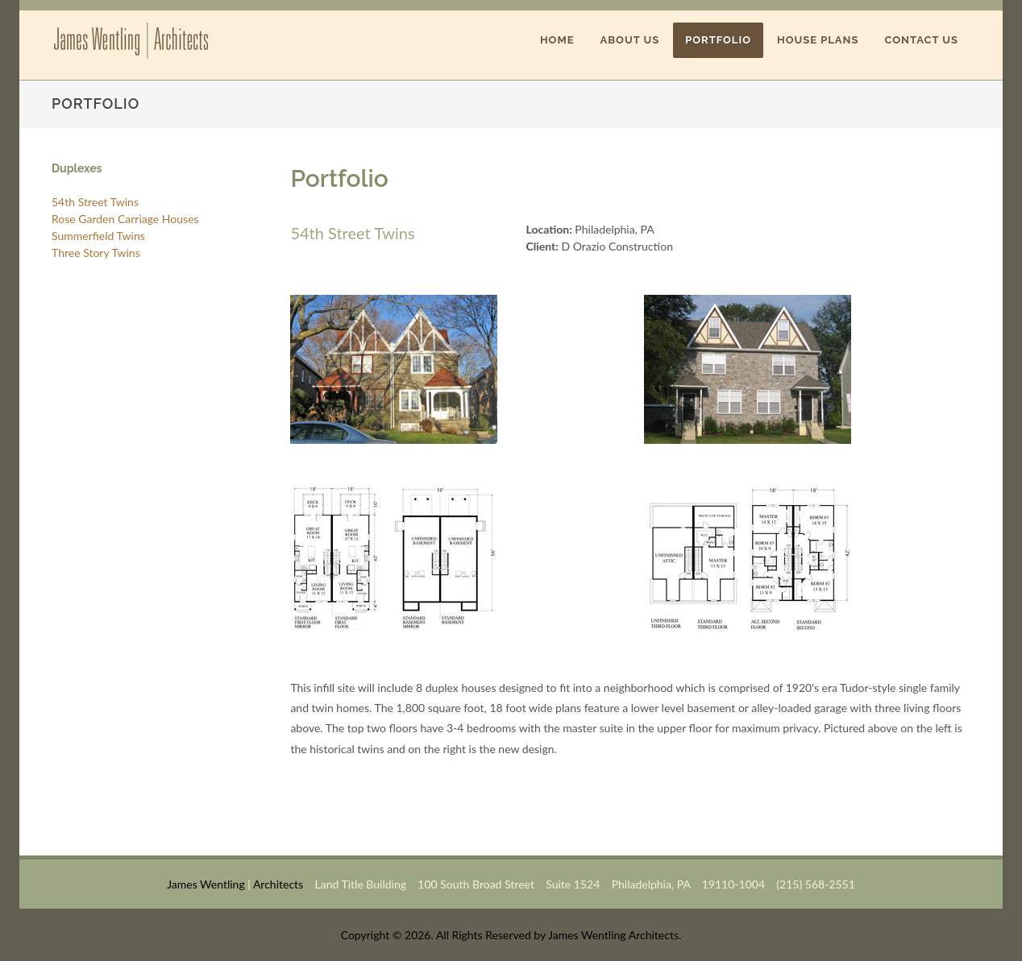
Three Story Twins (96, 252)
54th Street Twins (95, 202)
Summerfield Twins (98, 235)
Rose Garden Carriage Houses (125, 219)
